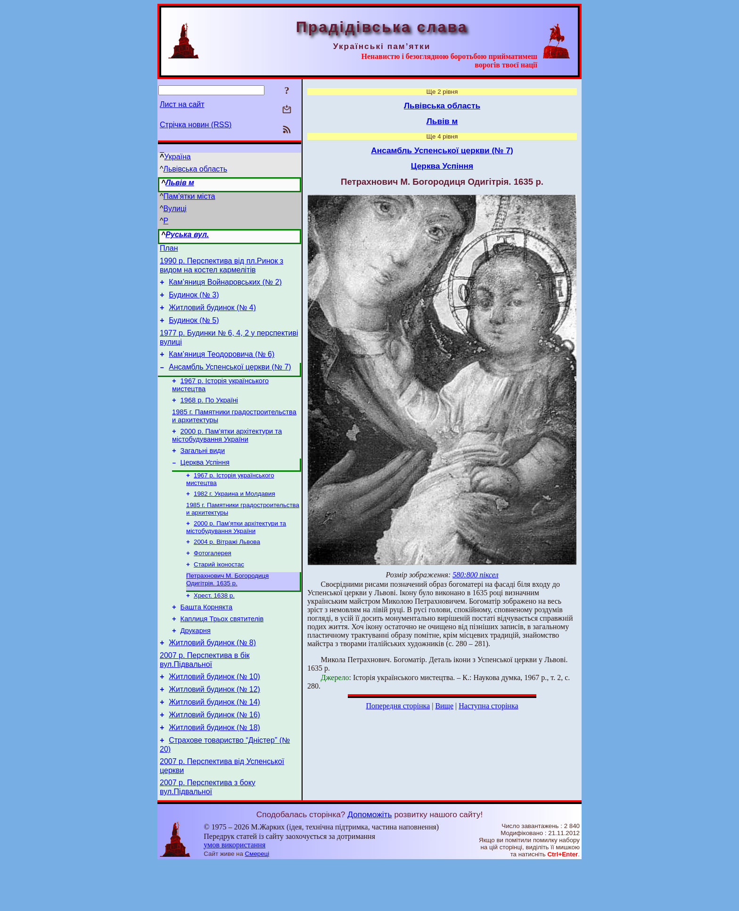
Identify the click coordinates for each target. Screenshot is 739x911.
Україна (177, 157)
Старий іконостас (219, 592)
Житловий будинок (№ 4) (212, 315)
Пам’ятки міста (189, 196)
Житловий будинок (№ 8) (212, 678)
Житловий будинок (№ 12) (214, 729)
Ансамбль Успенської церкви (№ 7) (230, 380)
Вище (444, 706)
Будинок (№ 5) (194, 329)
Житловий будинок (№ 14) (214, 743)
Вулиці (175, 209)
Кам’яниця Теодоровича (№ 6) (221, 365)
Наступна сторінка (488, 706)
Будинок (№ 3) (194, 300)
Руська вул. (187, 234)
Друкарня (196, 664)
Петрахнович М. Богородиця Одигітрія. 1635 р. (227, 608)
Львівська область (195, 169)
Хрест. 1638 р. (214, 625)
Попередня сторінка (398, 706)
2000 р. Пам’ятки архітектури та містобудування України (227, 453)
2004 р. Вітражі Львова (227, 567)
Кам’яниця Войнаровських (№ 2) (225, 286)
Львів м (179, 183)
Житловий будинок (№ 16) (214, 757)
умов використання (234, 893)
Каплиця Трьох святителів (222, 651)
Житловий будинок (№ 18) (214, 771)
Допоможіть (369, 862)
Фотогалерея (212, 579)
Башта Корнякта (206, 638)
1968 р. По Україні (209, 415)
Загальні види (203, 470)
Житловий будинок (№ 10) (214, 715)
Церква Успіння (205, 483)
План (169, 250)
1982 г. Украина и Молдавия (234, 516)
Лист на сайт (182, 104)
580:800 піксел (475, 575)
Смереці (257, 901)
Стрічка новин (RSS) (195, 125)
